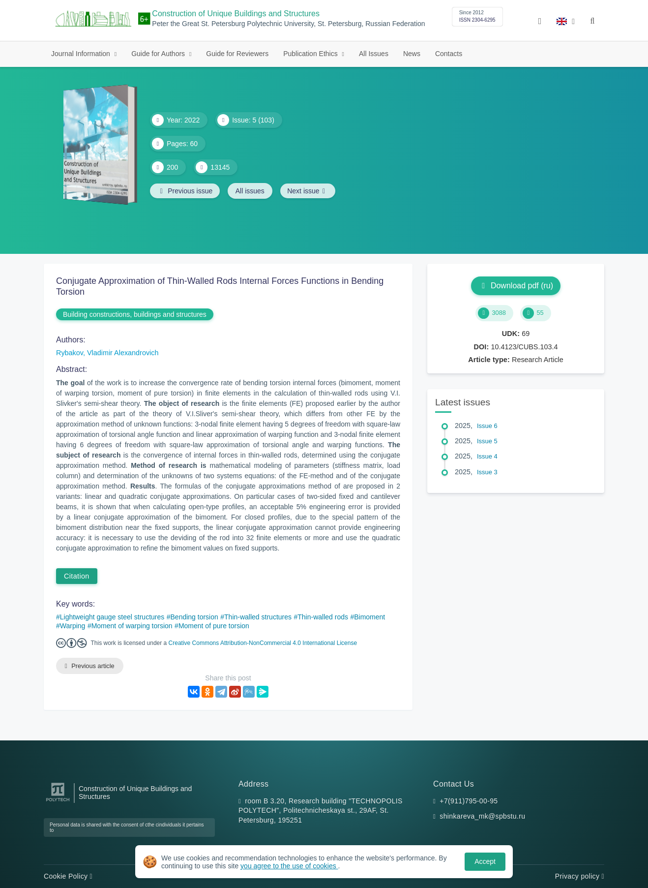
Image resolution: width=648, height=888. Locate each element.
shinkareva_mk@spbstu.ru (482, 817)
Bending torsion (194, 617)
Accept (485, 861)
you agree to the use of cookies (289, 866)
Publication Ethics (311, 54)
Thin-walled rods (322, 617)
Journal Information (81, 54)
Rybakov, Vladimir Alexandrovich (107, 353)
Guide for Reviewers (237, 54)
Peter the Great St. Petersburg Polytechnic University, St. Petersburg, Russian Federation (288, 24)
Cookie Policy (68, 876)
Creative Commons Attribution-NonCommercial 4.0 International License (263, 643)
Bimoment (369, 617)
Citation (76, 576)
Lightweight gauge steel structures (112, 617)
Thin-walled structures (258, 617)
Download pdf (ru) (515, 285)
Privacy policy (579, 876)
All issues (251, 191)
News (411, 54)
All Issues (373, 54)
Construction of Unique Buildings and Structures (236, 13)
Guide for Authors (159, 54)
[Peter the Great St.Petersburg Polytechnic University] (58, 801)
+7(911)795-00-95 (469, 801)
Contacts (448, 54)
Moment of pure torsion (213, 626)
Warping (73, 626)
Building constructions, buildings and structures (134, 314)
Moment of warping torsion (132, 626)
